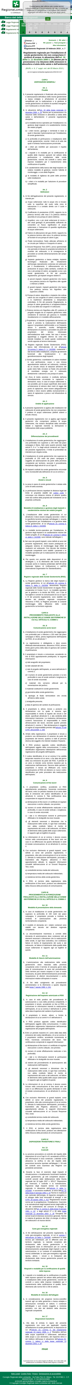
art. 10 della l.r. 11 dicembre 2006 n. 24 (44, 58)
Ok (48, 19)
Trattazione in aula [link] (36, 26)
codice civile (58, 493)
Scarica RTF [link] (29, 46)
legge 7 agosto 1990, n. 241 (40, 987)
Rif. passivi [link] (47, 43)
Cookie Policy (26, 1374)
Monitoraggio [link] (42, 24)
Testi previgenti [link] (60, 43)
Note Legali (15, 1374)
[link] (16, 14)
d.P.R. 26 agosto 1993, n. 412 (37, 1200)
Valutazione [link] (55, 24)
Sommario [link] (52, 40)
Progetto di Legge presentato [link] (30, 27)
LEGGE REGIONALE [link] (24, 25)
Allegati (45, 1349)
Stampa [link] (28, 40)
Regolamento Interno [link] (11, 29)
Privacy (35, 1374)
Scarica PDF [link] (29, 43)
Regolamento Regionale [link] (13, 33)
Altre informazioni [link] (59, 45)
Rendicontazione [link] (49, 24)
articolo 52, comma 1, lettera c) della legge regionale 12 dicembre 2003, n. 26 (45, 1341)
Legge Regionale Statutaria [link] (14, 26)
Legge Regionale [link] (10, 22)
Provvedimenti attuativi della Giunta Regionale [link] (68, 28)
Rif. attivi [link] (62, 40)
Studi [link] (61, 24)
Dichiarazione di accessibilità (50, 1374)
